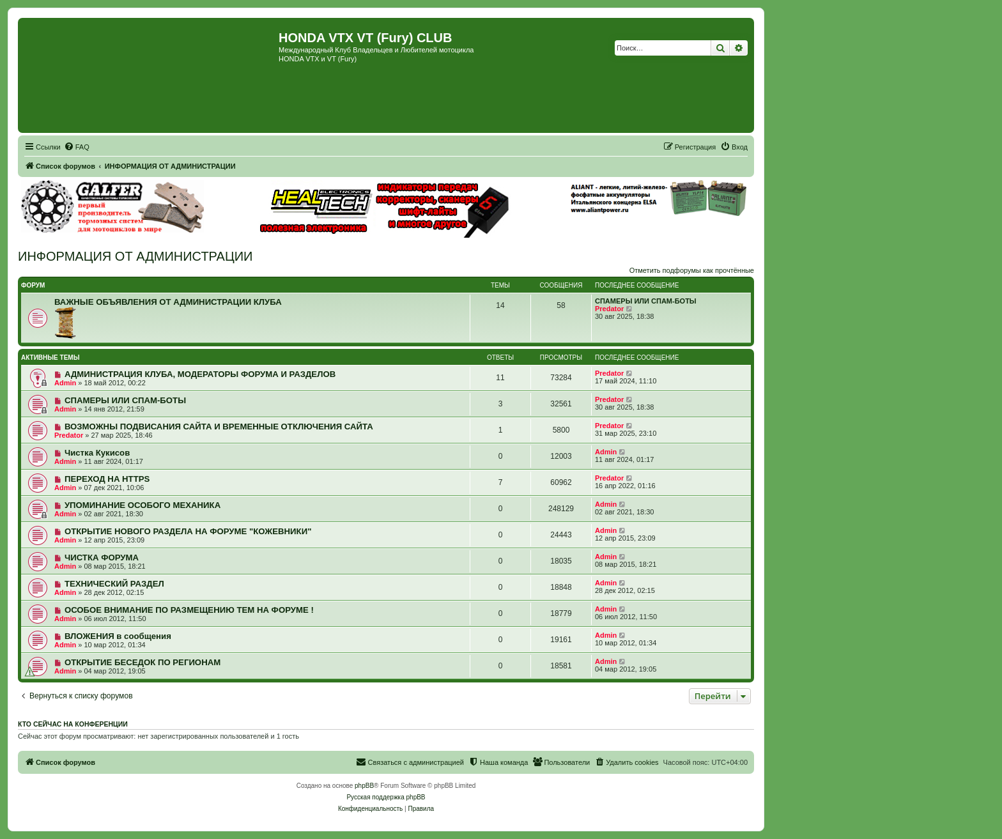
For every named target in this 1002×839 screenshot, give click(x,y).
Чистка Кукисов (97, 453)
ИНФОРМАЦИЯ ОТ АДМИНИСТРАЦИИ (135, 256)
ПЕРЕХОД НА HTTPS (107, 479)
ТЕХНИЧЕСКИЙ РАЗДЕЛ (114, 584)
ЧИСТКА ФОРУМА (102, 557)
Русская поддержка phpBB (385, 797)
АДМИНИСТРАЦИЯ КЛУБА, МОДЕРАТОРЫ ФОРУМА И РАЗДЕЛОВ (200, 374)
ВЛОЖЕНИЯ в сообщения (118, 636)
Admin (65, 383)
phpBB (364, 785)
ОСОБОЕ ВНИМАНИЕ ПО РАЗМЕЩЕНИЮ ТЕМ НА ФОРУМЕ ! (189, 610)
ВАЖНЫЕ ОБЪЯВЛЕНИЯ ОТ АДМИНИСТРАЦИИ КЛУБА (168, 302)
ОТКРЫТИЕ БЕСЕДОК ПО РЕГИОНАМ (142, 662)
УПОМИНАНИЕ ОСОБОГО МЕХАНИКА (142, 505)
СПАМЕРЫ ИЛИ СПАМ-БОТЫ (646, 301)
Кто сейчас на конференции (73, 724)
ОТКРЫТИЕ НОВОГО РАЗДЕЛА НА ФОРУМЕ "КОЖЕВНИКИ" (188, 531)
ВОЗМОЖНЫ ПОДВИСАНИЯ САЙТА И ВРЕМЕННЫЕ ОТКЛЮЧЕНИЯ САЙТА (219, 426)
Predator (609, 308)
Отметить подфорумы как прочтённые (691, 270)
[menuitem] (76, 147)
